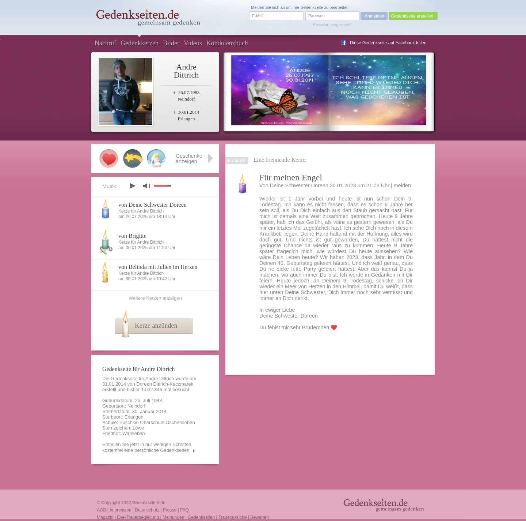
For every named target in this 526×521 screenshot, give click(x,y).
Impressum (120, 510)
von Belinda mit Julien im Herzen (157, 267)
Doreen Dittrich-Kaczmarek (164, 384)
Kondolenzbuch (227, 43)
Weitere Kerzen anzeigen (155, 298)
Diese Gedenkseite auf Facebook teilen (388, 42)
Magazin (105, 517)
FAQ (184, 510)
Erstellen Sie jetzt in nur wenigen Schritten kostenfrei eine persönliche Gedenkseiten (146, 447)
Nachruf (105, 43)
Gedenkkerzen (140, 43)
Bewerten (259, 517)
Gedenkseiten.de (148, 502)
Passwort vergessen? (332, 24)
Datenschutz (147, 510)
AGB (101, 510)
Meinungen (173, 517)
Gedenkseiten (201, 517)
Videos (193, 43)
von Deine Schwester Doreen (152, 205)
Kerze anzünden (156, 325)
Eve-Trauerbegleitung (138, 517)
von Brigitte (132, 236)
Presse (169, 510)
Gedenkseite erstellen (412, 16)
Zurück (238, 160)
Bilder (171, 43)
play (132, 186)
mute (146, 185)
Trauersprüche (232, 517)
